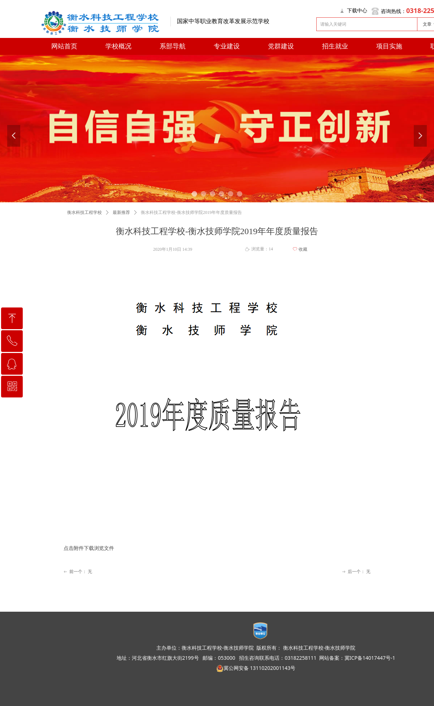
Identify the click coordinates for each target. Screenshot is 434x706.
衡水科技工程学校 (84, 212)
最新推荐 (121, 212)
